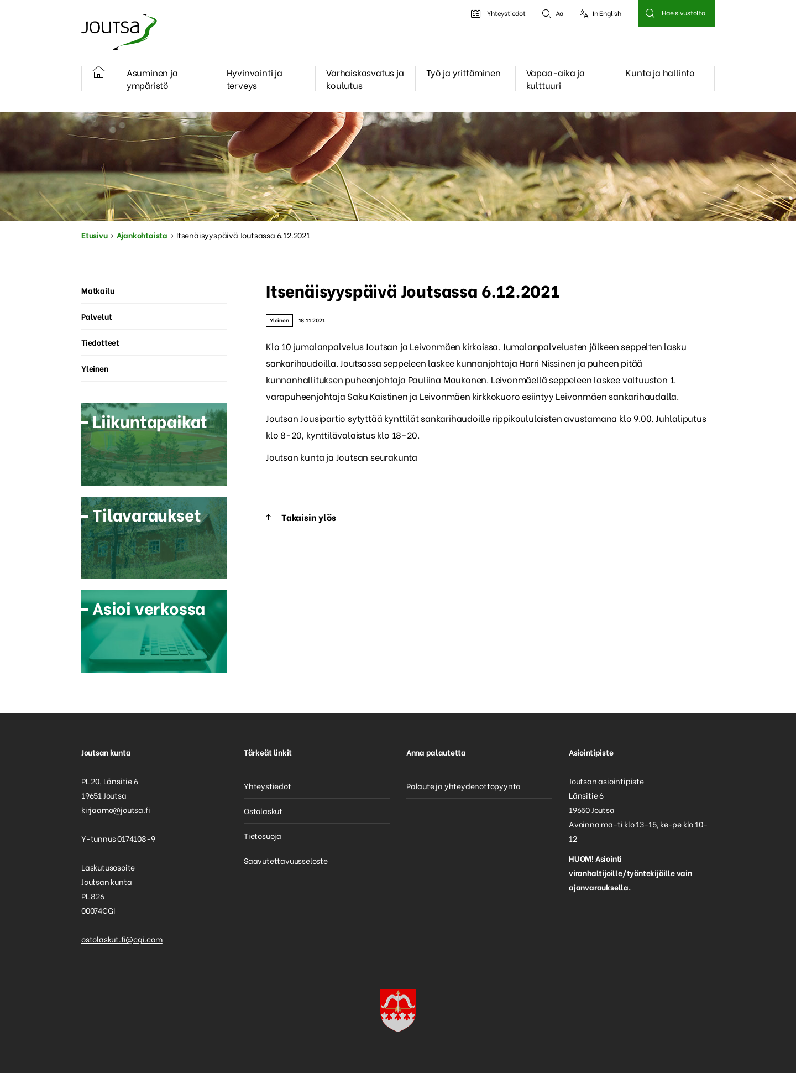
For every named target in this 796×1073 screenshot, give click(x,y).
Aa (552, 13)
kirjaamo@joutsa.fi (115, 809)
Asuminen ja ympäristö (152, 78)
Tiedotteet (100, 342)
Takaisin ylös (308, 517)
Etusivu (94, 235)
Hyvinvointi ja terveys (254, 78)
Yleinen (279, 320)
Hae (650, 13)
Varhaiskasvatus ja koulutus (365, 78)
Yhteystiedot (498, 13)
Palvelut (96, 316)
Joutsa (118, 32)
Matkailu (97, 290)
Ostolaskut (263, 810)
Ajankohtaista (142, 235)
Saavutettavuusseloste (286, 860)
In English (600, 13)
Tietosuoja (262, 835)
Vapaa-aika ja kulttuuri (555, 78)
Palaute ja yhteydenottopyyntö (463, 785)
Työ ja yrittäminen (463, 72)
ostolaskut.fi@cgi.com (122, 939)
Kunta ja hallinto (660, 72)
